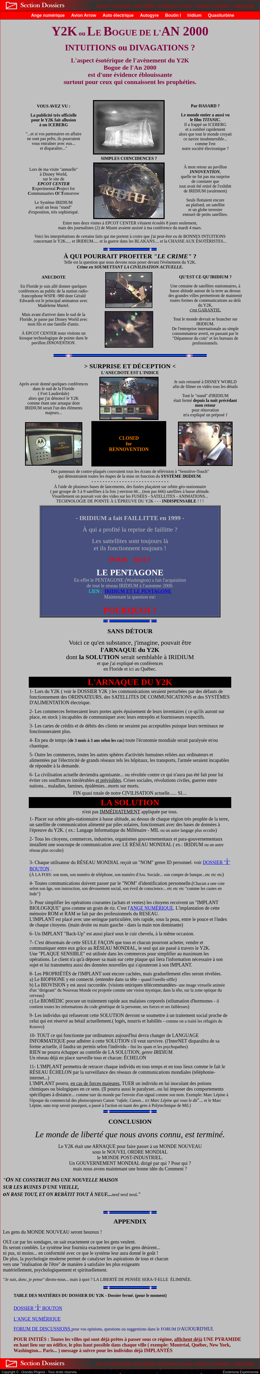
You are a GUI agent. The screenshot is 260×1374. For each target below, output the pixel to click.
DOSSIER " (214, 862)
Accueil (102, 5)
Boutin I (173, 15)
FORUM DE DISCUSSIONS (42, 1329)
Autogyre (149, 15)
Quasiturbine (221, 15)
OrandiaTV (222, 5)
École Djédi (120, 5)
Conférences (167, 5)
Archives (202, 5)
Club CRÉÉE (144, 5)
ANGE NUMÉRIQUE (151, 908)
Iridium (194, 15)
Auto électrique (118, 15)
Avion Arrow (83, 15)
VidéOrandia (244, 5)
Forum (187, 5)
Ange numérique (48, 15)
